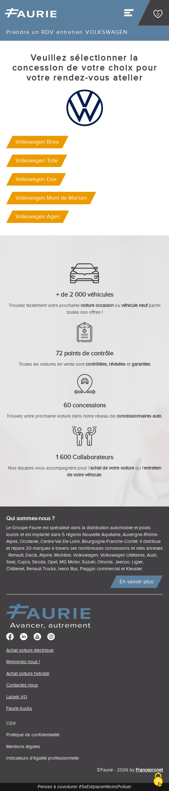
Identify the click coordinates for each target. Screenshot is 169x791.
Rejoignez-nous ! (23, 661)
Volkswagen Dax (36, 179)
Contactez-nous (22, 685)
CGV (11, 723)
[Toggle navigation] (129, 14)
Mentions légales (23, 746)
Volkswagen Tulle (37, 160)
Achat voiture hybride (27, 673)
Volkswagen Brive (37, 142)
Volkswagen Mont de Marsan (51, 198)
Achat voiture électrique (30, 650)
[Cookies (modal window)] (158, 780)
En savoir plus (136, 581)
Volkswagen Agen (38, 216)
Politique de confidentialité (32, 735)
